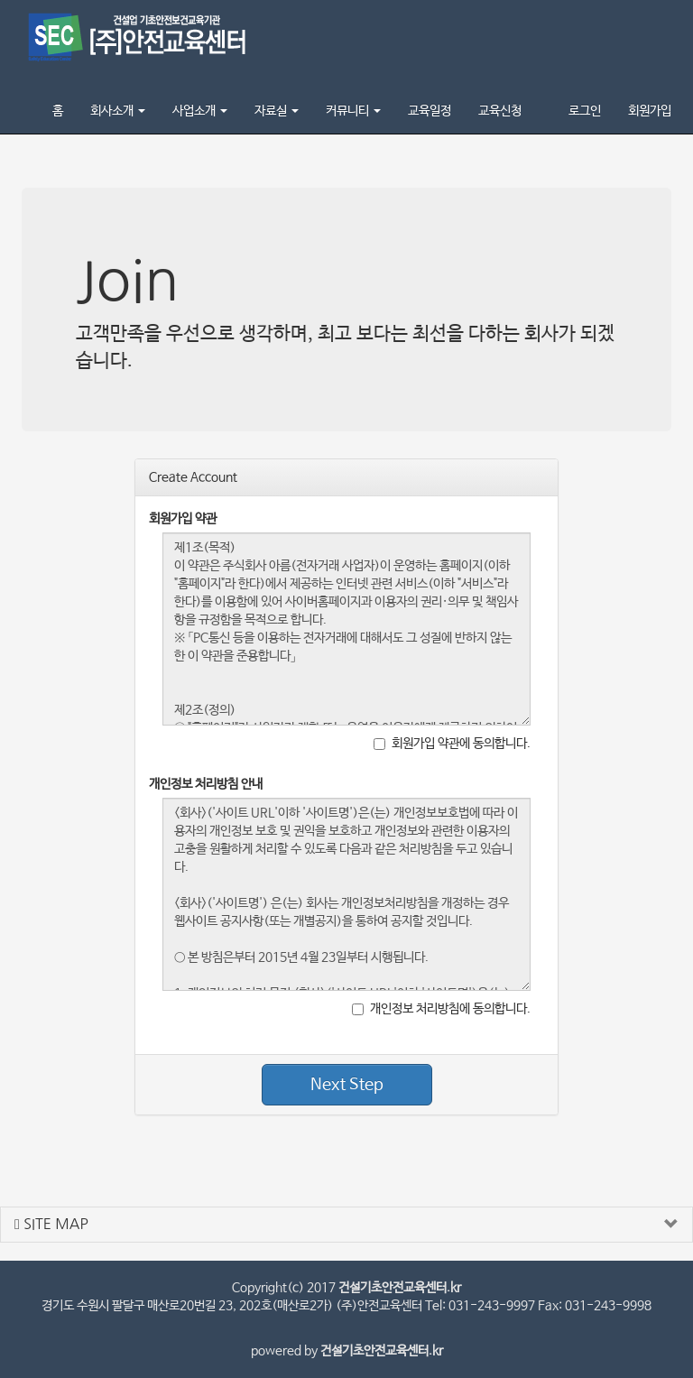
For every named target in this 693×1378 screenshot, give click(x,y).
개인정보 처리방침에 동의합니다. (441, 1009)
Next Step (346, 1085)
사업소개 (199, 111)
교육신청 (500, 111)
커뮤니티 (353, 111)
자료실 (276, 111)
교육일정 (429, 111)
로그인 (584, 111)
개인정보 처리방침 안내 (206, 784)
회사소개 (117, 111)
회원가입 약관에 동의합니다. (452, 743)
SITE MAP (51, 1224)
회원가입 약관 (183, 519)
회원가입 (649, 111)
